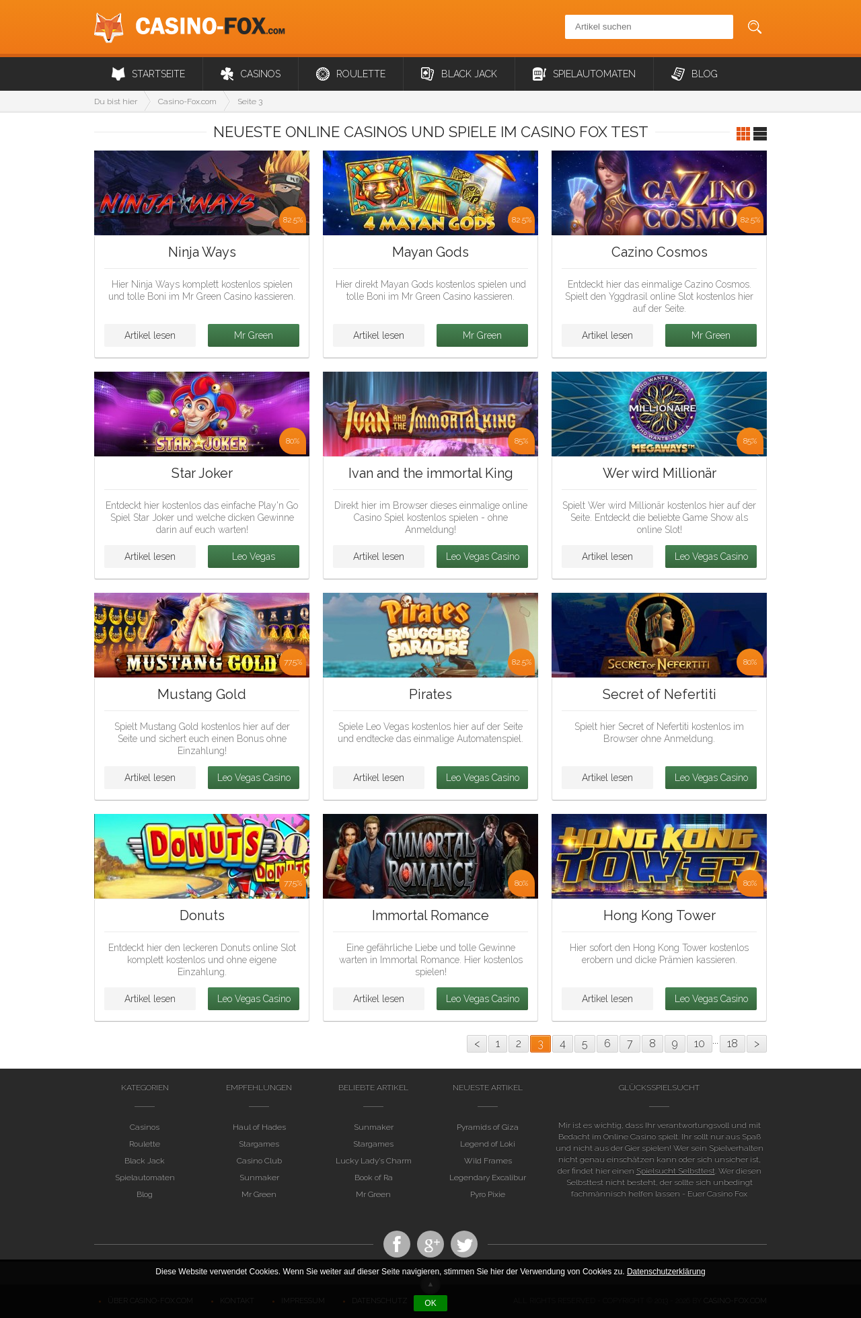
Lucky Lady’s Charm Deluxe (374, 1161)
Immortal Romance (430, 915)
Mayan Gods (430, 252)
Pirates (430, 694)
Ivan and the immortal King (430, 473)
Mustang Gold (201, 694)
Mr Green (253, 335)
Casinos (250, 74)
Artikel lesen (150, 335)
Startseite (148, 74)
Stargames (259, 1144)
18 (732, 1043)
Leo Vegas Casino (482, 556)
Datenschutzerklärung (666, 1271)
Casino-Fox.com (190, 27)
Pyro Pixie (487, 1194)
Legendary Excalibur (487, 1177)
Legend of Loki (487, 1144)
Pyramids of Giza (488, 1127)
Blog (694, 74)
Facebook (396, 1244)
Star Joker (202, 473)
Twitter (464, 1244)
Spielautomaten (584, 74)
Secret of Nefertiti (659, 694)
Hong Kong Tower (659, 915)
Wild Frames (488, 1161)
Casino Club (259, 1161)
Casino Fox (430, 1244)
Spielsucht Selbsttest (675, 1171)
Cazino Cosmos (659, 252)
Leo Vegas (253, 556)
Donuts (202, 915)
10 (699, 1043)
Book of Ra (373, 1177)
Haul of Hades (259, 1127)
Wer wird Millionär (659, 473)
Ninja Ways (202, 252)
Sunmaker (259, 1177)
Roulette (350, 74)
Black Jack (459, 74)
